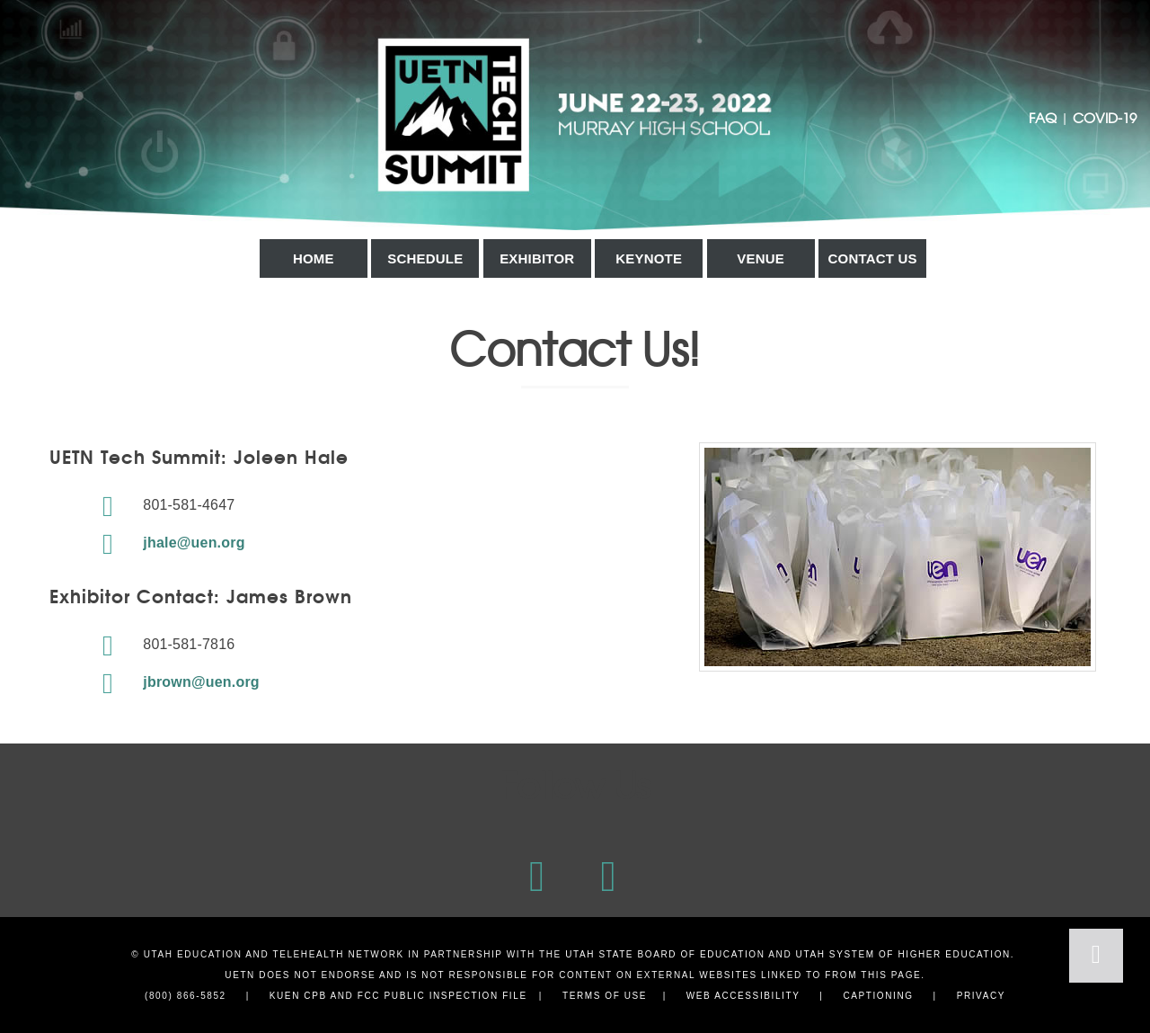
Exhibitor (537, 258)
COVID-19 (1105, 117)
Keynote (648, 258)
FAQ (1043, 117)
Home (313, 258)
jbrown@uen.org (175, 682)
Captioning (878, 996)
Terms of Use (604, 996)
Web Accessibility (743, 996)
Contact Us (872, 258)
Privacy (981, 996)
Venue (760, 258)
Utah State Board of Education (665, 954)
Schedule (425, 258)
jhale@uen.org (167, 542)
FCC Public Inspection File (442, 996)
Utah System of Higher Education (903, 954)
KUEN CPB (298, 996)
